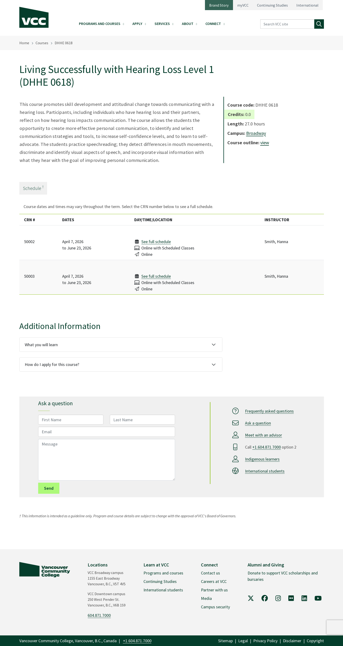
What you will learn (41, 344)
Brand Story (219, 5)
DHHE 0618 (64, 42)
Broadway (256, 133)
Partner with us (214, 590)
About (187, 23)
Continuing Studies (272, 5)
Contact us (210, 573)
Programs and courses (163, 573)
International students (265, 471)
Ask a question (258, 423)
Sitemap (225, 640)
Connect (213, 23)
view (264, 142)
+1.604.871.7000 (266, 447)
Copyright (315, 640)
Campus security (215, 607)
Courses (42, 42)
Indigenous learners (262, 459)
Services (162, 23)
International (307, 5)
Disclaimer (292, 640)
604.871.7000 (99, 615)
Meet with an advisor (263, 435)
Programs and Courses (99, 23)
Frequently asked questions (269, 411)
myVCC (243, 5)
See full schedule (156, 241)
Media (206, 598)
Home (24, 42)
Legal (243, 640)
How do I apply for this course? (52, 364)
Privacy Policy (265, 640)
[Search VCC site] (287, 24)
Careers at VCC (214, 581)
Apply (137, 23)
